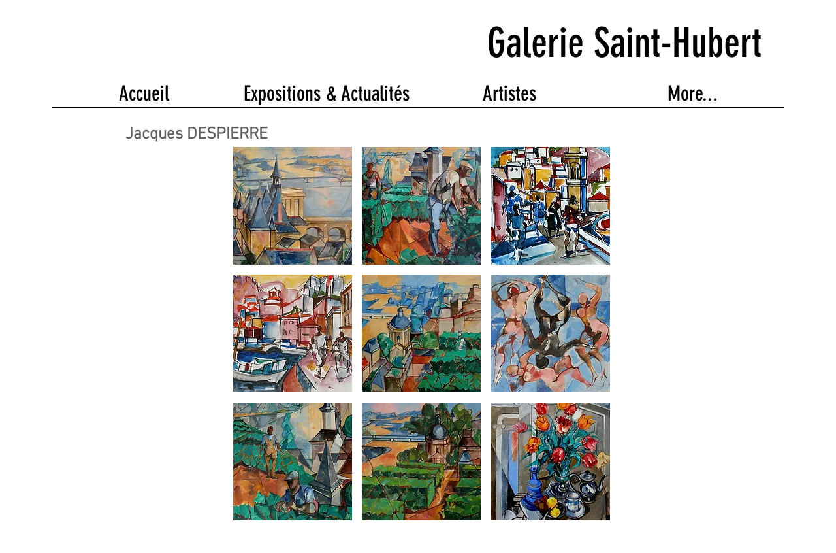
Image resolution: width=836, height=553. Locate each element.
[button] (292, 206)
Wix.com (389, 537)
